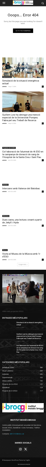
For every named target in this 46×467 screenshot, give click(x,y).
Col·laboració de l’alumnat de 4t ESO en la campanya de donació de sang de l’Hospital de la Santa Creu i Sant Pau (22, 154)
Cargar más (23, 264)
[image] (23, 288)
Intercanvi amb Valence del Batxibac (21, 188)
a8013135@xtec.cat (17, 434)
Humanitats (6, 111)
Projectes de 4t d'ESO (9, 148)
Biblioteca (6, 216)
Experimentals (7, 77)
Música (5, 250)
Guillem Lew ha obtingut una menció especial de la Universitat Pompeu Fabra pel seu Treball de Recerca (21, 117)
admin (4, 86)
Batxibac (5, 184)
